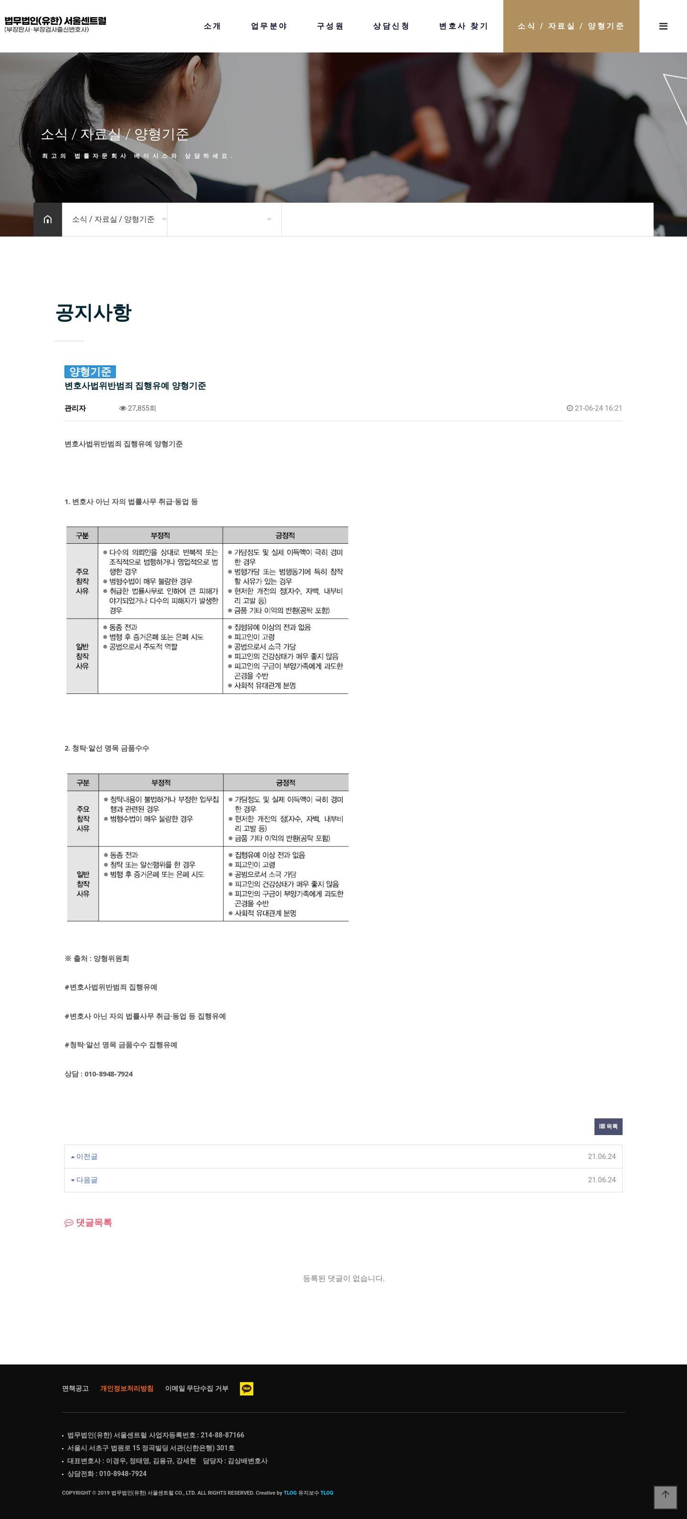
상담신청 (391, 26)
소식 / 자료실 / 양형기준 (571, 26)
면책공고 (75, 1388)
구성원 (331, 26)
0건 (103, 408)
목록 (608, 1126)
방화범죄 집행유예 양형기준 (152, 1180)
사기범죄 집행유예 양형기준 (152, 1156)
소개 (213, 26)
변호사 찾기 (464, 26)
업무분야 (269, 26)
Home (55, 24)
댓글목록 (88, 1223)
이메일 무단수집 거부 (197, 1388)
